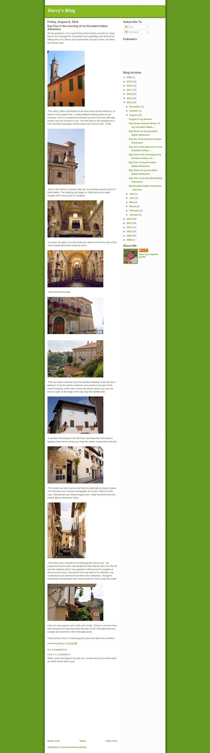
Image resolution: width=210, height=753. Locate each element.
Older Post (111, 741)
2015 (129, 98)
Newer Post (53, 741)
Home (83, 741)
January (134, 214)
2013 (129, 219)
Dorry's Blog (61, 10)
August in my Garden (140, 119)
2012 (129, 223)
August (133, 115)
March (133, 206)
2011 (129, 227)
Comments (132, 32)
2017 (129, 90)
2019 (129, 81)
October (134, 110)
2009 (129, 235)
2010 (129, 231)
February (134, 210)
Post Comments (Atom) (73, 747)
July (132, 193)
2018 (129, 85)
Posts (129, 27)
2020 (129, 77)
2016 (129, 94)
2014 (129, 102)
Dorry (145, 250)
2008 (129, 240)
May (131, 202)
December (135, 106)
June (132, 198)
